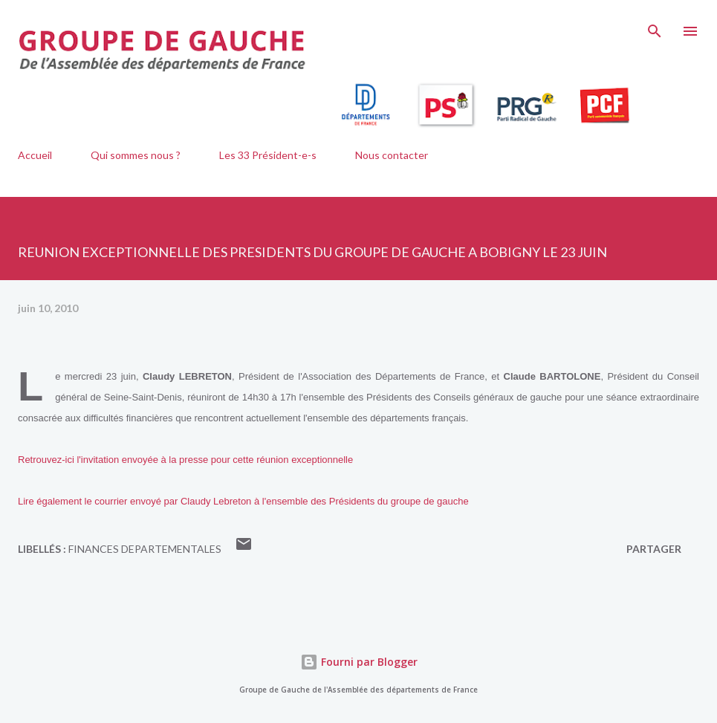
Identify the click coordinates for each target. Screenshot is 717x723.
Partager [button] (653, 548)
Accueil (35, 155)
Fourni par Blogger (359, 662)
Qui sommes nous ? (136, 155)
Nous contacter (391, 155)
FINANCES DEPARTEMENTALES (144, 548)
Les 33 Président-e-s (268, 155)
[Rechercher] (655, 27)
